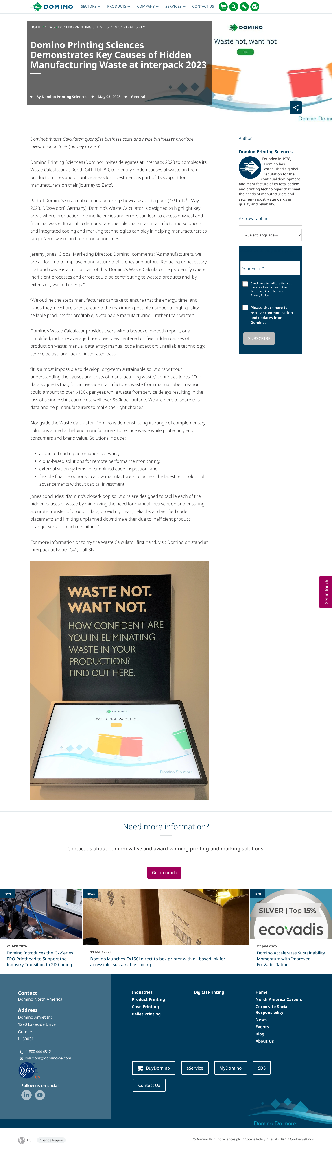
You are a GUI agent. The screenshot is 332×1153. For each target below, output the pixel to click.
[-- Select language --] (270, 235)
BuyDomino (153, 1068)
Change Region (51, 1140)
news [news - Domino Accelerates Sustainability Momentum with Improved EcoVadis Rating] (257, 893)
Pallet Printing (146, 1014)
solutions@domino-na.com (48, 1058)
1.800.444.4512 (38, 1051)
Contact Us (203, 6)
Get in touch (164, 873)
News (261, 1019)
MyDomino (230, 1068)
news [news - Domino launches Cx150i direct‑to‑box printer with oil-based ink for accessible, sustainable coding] (91, 893)
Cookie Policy (255, 1139)
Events (262, 1026)
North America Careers (279, 999)
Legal (273, 1139)
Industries (142, 992)
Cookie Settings (302, 1139)
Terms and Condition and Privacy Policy (267, 293)
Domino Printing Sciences (266, 151)
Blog (260, 1034)
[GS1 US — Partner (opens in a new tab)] (34, 1070)
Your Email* (253, 268)
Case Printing (145, 1006)
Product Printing (148, 999)
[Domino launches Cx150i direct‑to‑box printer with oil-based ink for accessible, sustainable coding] (166, 931)
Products (119, 6)
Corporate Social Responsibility (272, 1009)
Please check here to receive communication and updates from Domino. (272, 315)
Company (148, 6)
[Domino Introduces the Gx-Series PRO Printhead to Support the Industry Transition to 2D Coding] (41, 931)
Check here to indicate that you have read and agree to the (271, 289)
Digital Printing (209, 992)
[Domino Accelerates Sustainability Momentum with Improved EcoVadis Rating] (291, 931)
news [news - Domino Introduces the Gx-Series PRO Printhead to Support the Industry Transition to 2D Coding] (7, 893)
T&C (283, 1139)
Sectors (91, 6)
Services (175, 6)
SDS (262, 1068)
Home (262, 992)
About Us (265, 1041)
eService (194, 1068)
